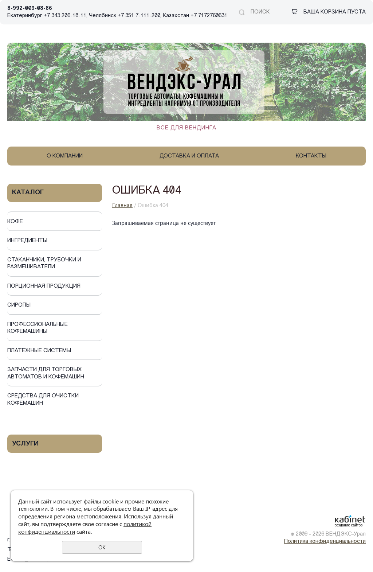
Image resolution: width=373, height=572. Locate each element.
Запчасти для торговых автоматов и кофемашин (45, 373)
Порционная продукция (44, 286)
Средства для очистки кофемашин (43, 399)
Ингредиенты (27, 241)
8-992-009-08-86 (29, 8)
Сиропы (19, 305)
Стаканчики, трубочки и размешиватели (44, 263)
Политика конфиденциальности (325, 541)
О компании (65, 156)
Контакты (311, 156)
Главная (122, 205)
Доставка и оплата (189, 156)
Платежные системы (39, 351)
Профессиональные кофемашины (37, 328)
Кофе (15, 222)
